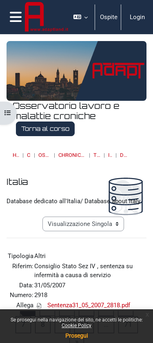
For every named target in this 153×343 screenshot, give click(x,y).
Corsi (29, 155)
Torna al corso (45, 128)
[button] (80, 17)
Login (137, 17)
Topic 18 (96, 155)
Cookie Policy (76, 325)
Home (16, 155)
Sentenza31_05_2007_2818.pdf (88, 305)
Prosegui (76, 335)
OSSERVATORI (44, 155)
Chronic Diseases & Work (71, 155)
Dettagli (124, 155)
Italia (110, 155)
